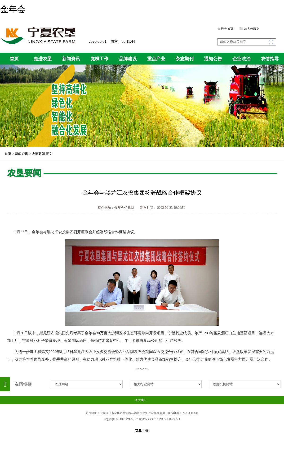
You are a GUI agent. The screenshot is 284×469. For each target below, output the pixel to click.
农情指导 (270, 58)
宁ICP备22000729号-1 (167, 419)
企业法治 (241, 58)
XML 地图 (142, 430)
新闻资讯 (71, 58)
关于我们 (140, 400)
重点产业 (156, 58)
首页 (14, 58)
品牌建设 (128, 58)
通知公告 (213, 58)
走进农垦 (43, 58)
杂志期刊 (185, 58)
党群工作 (99, 58)
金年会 (13, 9)
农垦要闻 (38, 154)
